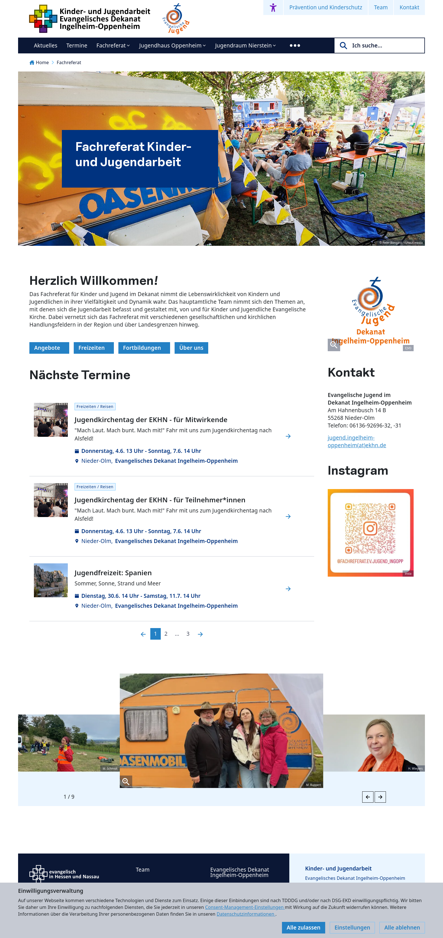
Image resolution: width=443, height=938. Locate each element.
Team (381, 7)
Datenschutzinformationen (246, 914)
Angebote (49, 347)
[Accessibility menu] (273, 7)
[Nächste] (200, 634)
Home (39, 62)
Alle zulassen (303, 927)
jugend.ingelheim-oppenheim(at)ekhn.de (357, 441)
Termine (76, 45)
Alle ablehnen (402, 927)
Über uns (191, 347)
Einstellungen (352, 927)
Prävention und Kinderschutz (325, 7)
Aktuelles (45, 45)
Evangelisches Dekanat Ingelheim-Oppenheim (239, 872)
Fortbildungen (144, 347)
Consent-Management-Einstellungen (245, 907)
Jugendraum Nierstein (243, 45)
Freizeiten (94, 347)
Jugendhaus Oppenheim (170, 45)
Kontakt (409, 7)
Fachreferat (111, 45)
